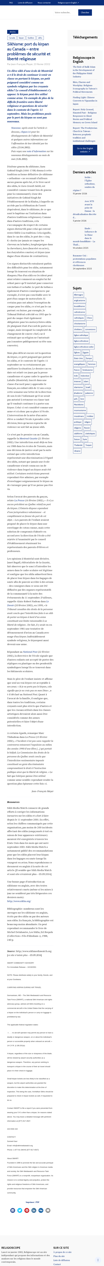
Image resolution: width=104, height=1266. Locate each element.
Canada (12, 38)
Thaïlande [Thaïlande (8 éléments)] (78, 451)
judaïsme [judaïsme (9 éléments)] (89, 399)
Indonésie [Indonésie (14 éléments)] (85, 381)
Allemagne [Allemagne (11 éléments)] (78, 300)
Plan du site (59, 1257)
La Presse (19, 501)
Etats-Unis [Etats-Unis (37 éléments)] (78, 364)
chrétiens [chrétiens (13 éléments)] (78, 335)
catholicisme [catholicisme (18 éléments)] (79, 318)
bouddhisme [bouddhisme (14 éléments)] (79, 312)
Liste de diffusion (25, 2)
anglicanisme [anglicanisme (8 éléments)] (79, 306)
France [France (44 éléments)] (76, 375)
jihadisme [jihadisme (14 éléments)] (78, 399)
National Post (30, 653)
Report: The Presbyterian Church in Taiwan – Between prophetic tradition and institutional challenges (84, 137)
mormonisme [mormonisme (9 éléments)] (80, 416)
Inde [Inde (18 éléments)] (76, 381)
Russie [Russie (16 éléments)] (87, 433)
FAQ (11, 2)
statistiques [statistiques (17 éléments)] (90, 439)
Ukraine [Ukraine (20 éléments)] (77, 456)
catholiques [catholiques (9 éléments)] (79, 323)
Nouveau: (16, 129)
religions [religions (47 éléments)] (77, 433)
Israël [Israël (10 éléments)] (88, 393)
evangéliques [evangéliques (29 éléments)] (79, 370)
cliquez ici (26, 133)
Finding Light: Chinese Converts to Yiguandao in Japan (84, 102)
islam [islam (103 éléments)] (86, 387)
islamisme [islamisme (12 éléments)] (78, 393)
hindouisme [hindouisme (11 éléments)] (88, 375)
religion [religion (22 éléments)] (87, 427)
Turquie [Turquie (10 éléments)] (88, 451)
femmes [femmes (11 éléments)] (91, 370)
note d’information (36, 152)
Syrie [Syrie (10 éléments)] (85, 445)
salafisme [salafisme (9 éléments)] (78, 439)
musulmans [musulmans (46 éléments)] (79, 422)
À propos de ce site (62, 1253)
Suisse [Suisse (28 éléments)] (77, 445)
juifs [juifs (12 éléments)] (75, 404)
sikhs (40, 38)
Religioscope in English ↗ (68, 2)
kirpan (21, 38)
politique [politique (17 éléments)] (77, 427)
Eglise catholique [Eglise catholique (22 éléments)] (81, 341)
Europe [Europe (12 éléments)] (89, 364)
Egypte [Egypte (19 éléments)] (86, 358)
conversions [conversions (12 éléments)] (90, 335)
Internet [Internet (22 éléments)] (77, 387)
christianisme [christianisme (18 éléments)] (79, 329)
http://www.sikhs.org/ (19, 902)
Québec (31, 38)
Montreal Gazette (28, 439)
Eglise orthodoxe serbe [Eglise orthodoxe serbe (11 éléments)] (83, 352)
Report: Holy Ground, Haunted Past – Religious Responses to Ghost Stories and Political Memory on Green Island (85, 118)
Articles (13, 32)
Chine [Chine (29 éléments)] (89, 323)
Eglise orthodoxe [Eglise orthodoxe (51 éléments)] (81, 346)
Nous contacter (44, 2)
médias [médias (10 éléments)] (90, 422)
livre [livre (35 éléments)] (82, 404)
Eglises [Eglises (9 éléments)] (77, 358)
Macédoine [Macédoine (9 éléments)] (78, 410)
